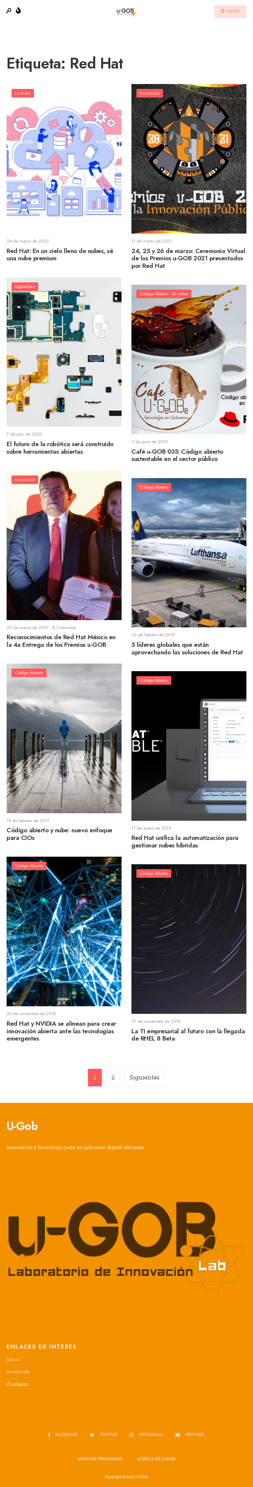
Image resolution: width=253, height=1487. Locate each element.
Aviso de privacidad (99, 1459)
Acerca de (18, 1371)
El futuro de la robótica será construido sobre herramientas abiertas (60, 448)
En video (180, 294)
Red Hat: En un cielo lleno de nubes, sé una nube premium (60, 254)
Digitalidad (25, 286)
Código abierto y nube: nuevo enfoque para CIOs (59, 834)
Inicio (13, 1359)
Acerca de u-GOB (156, 1459)
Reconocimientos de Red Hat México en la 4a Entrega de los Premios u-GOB (61, 641)
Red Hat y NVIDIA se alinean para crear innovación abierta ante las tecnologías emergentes (61, 1031)
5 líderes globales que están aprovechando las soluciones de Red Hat (187, 648)
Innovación (150, 93)
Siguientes (144, 1077)
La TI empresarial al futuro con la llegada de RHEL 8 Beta (188, 1035)
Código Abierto (154, 294)
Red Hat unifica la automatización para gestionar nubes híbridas (185, 842)
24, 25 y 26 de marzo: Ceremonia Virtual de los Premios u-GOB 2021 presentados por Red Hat (188, 258)
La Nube (23, 93)
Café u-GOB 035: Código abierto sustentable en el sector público (177, 455)
